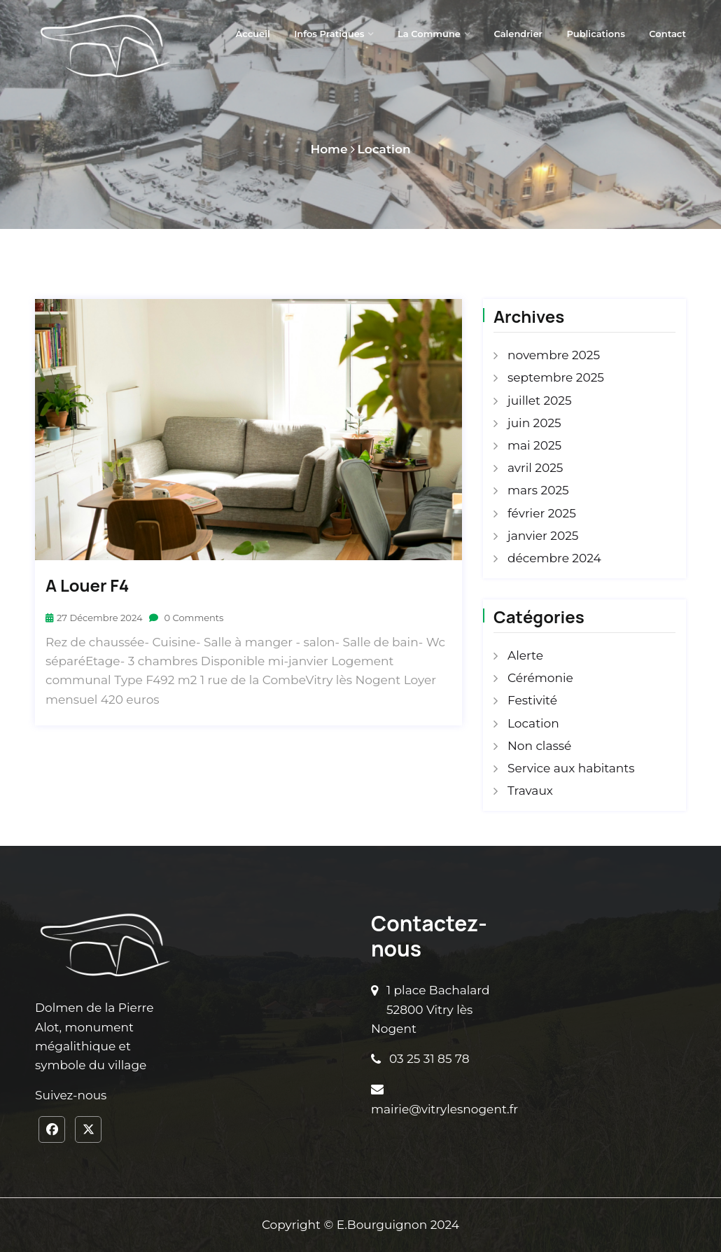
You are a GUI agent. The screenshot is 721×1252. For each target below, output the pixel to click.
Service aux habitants (570, 768)
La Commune (429, 33)
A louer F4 (87, 586)
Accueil (253, 33)
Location (384, 149)
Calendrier (517, 33)
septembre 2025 (555, 377)
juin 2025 (534, 423)
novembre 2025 (553, 355)
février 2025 (541, 513)
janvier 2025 (543, 536)
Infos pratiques (329, 33)
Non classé (539, 746)
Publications (595, 33)
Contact (667, 33)
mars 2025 (538, 490)
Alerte (525, 655)
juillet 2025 (539, 401)
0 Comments (186, 617)
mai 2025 (534, 445)
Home (328, 149)
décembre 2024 (554, 558)
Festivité (532, 700)
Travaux (530, 791)
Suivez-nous (70, 1095)
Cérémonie (540, 678)
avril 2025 (535, 468)
